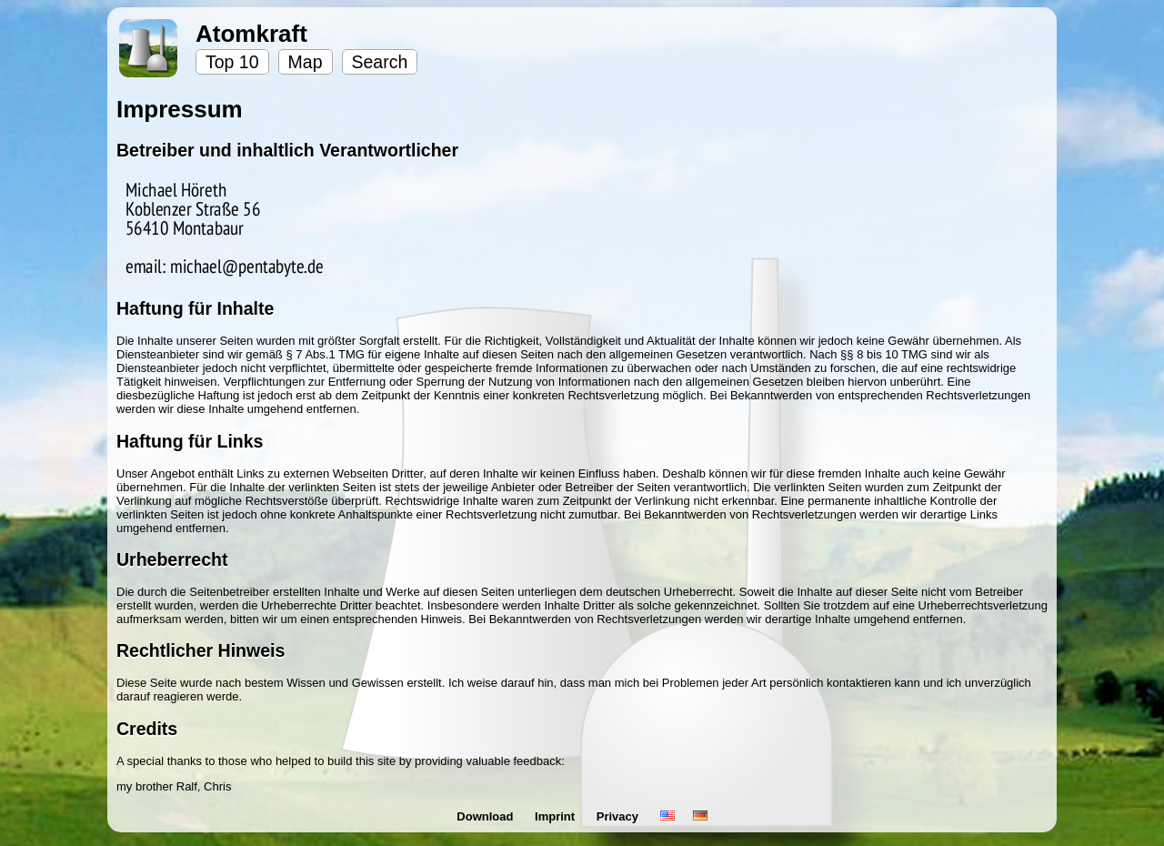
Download (487, 816)
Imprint (556, 816)
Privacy (619, 816)
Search (380, 62)
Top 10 (232, 62)
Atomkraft (251, 33)
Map (305, 62)
